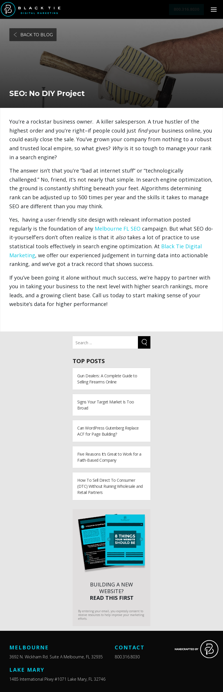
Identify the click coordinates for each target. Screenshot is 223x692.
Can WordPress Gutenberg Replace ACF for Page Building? (108, 431)
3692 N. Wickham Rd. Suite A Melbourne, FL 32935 (56, 657)
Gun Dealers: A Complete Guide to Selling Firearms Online (107, 379)
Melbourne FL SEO (118, 228)
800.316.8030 (127, 657)
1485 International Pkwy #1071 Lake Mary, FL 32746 (57, 679)
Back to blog (33, 34)
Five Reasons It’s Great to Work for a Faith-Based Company (109, 457)
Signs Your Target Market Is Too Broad (105, 405)
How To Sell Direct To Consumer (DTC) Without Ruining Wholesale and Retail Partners (110, 486)
